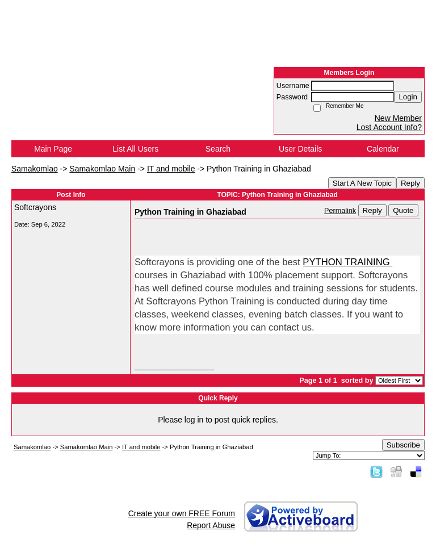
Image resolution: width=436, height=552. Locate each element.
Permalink (340, 211)
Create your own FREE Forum (181, 513)
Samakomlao (34, 168)
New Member (398, 118)
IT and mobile (171, 168)
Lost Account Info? (389, 127)
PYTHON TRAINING (347, 262)
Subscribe (403, 445)
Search (218, 148)
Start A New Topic (362, 183)
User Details (300, 148)
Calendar (383, 148)
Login (408, 97)
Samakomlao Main (102, 168)
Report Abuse (211, 525)
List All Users (135, 148)
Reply (410, 183)
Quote (403, 210)
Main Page (53, 148)
